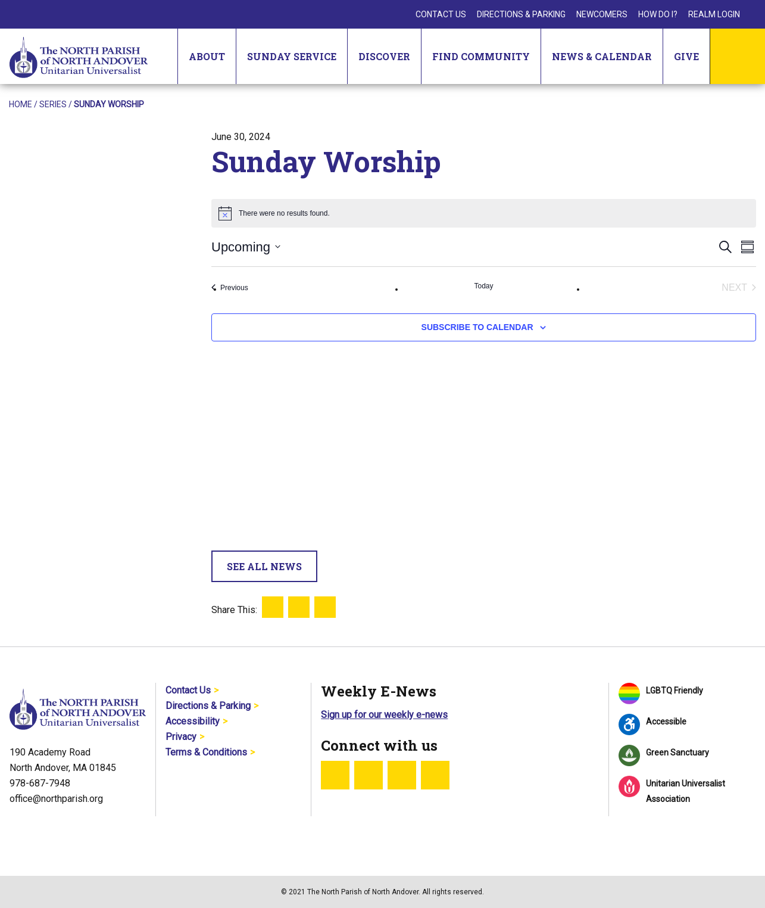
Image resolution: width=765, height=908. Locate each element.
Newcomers (601, 14)
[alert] (483, 213)
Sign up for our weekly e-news (384, 714)
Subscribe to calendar (477, 327)
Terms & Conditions (206, 752)
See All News (264, 566)
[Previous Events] (229, 287)
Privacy (181, 736)
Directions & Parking (521, 14)
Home (20, 104)
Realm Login (714, 14)
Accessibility (193, 721)
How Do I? (657, 14)
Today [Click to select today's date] (483, 286)
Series (53, 104)
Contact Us (441, 14)
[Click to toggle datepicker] (245, 247)
